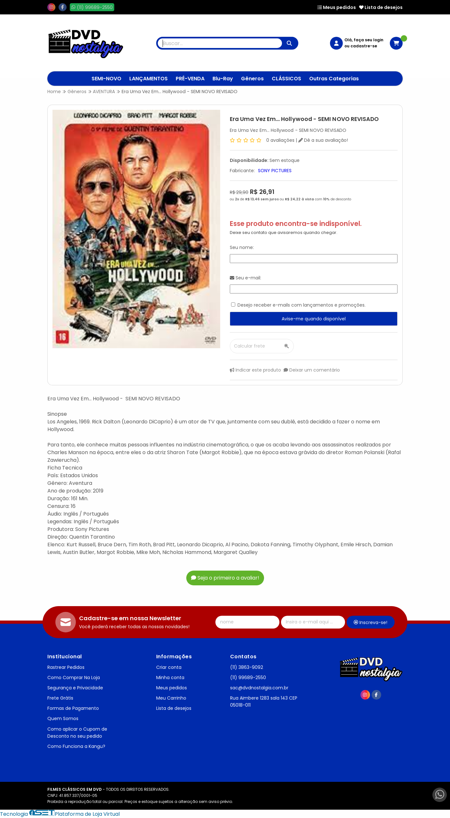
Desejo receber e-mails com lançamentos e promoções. (301, 305)
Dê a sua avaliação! (323, 140)
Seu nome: (242, 247)
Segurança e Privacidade (75, 688)
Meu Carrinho (171, 698)
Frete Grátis (60, 698)
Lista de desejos (381, 7)
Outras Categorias (334, 78)
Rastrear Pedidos (65, 667)
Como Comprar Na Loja (73, 677)
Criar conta (168, 667)
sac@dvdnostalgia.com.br (259, 688)
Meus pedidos (336, 7)
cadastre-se (363, 46)
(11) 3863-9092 (246, 667)
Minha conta (170, 677)
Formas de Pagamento (73, 708)
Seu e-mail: (245, 278)
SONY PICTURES (275, 170)
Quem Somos (62, 718)
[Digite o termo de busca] (220, 43)
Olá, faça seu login (363, 40)
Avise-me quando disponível (314, 319)
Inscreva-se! (370, 622)
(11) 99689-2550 (248, 677)
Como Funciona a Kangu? (76, 746)
